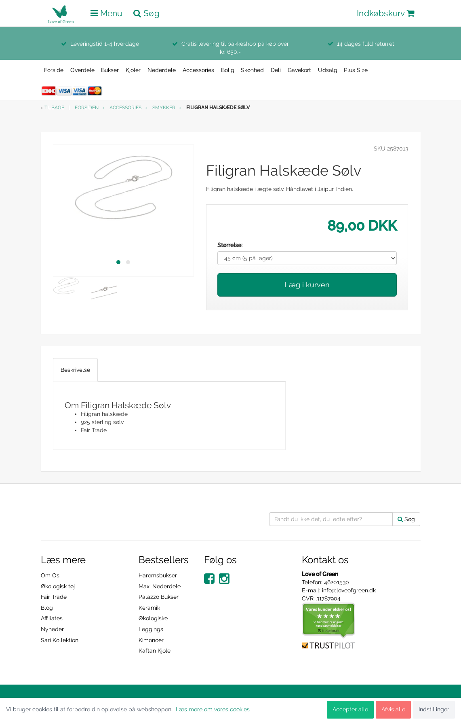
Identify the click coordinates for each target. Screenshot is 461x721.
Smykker (163, 107)
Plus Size (356, 70)
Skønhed (252, 70)
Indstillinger (434, 709)
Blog (47, 607)
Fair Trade (54, 597)
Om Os (50, 575)
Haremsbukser (158, 575)
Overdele (82, 70)
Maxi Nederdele (160, 586)
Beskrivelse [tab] (75, 370)
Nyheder (52, 629)
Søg (406, 519)
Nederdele (161, 70)
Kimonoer (151, 640)
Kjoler (133, 70)
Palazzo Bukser (159, 597)
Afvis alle (393, 709)
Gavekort (299, 70)
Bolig (227, 70)
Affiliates (52, 618)
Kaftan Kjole (155, 650)
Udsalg (327, 70)
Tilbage (54, 107)
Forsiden (87, 107)
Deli (276, 70)
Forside (53, 70)
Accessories (198, 70)
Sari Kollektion (59, 640)
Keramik (149, 607)
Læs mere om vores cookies (213, 709)
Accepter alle (350, 709)
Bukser (110, 70)
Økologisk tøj (58, 586)
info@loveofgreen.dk (349, 590)
